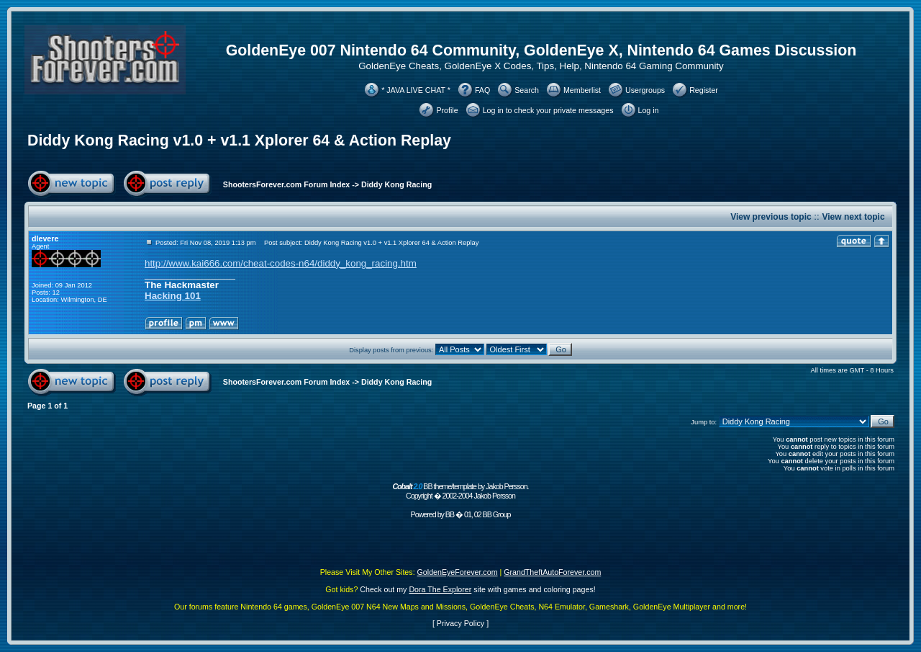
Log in (648, 110)
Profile (447, 110)
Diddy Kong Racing (396, 184)
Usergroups (645, 90)
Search (526, 90)
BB (449, 514)
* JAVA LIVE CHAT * (415, 90)
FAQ (482, 90)
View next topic (853, 217)
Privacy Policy (460, 623)
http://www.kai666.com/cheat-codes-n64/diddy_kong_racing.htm (281, 263)
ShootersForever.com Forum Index (286, 184)
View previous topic (770, 217)
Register (703, 90)
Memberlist (582, 90)
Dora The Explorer (440, 589)
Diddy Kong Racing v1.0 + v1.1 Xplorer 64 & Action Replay (239, 140)
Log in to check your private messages (548, 110)
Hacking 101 (173, 295)
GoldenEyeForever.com (457, 572)
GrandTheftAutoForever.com (552, 572)
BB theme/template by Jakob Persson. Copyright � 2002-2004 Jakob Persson (460, 491)
